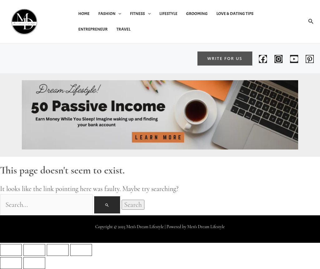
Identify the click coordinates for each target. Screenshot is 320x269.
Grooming (197, 13)
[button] (311, 21)
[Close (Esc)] (81, 250)
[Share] (58, 250)
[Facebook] (263, 59)
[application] (118, 14)
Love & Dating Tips (235, 13)
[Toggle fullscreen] (34, 250)
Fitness (140, 14)
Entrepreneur (93, 29)
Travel (123, 29)
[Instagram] (278, 59)
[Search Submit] (107, 204)
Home (84, 13)
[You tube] (294, 59)
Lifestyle (168, 13)
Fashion (109, 14)
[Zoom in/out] (11, 250)
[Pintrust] (310, 59)
